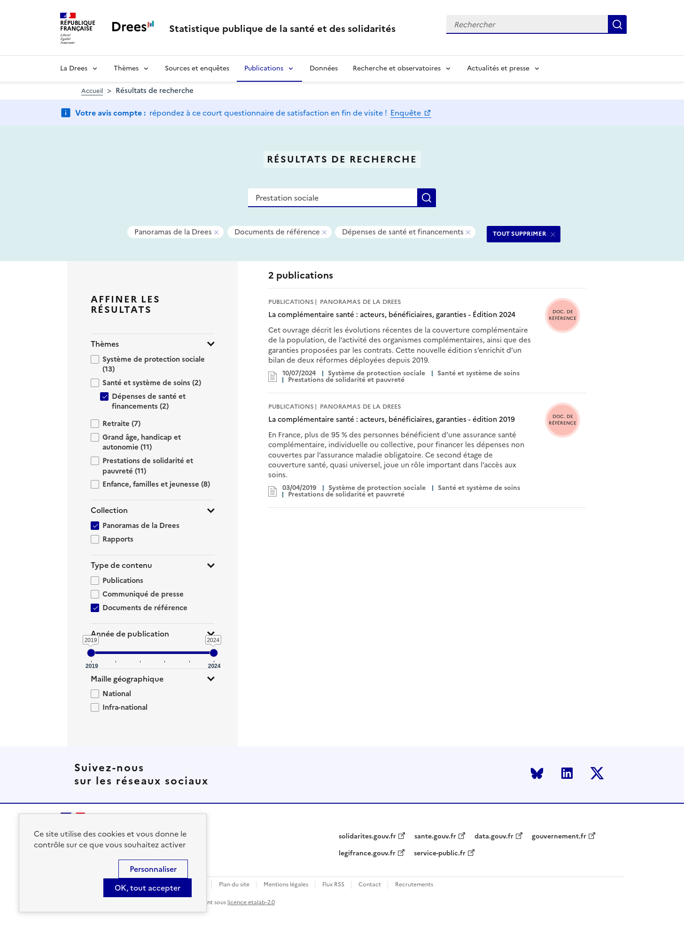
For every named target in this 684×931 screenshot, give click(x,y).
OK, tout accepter (147, 887)
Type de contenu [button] (121, 565)
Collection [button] (109, 510)
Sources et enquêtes (197, 68)
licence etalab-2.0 (251, 902)
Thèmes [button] (105, 344)
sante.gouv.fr (435, 836)
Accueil (92, 90)
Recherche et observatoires (397, 68)
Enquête (406, 112)
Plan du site (234, 885)
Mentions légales (286, 885)
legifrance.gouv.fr (367, 853)
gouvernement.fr (559, 836)
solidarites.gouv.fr (367, 836)
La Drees (73, 68)
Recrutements (414, 885)
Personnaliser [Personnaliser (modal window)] (153, 869)
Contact (369, 885)
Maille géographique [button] (127, 679)
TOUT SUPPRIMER (519, 233)
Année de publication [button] (130, 633)
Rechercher (617, 24)
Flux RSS (333, 885)
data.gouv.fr (493, 836)
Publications (263, 68)
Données (324, 68)
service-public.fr (440, 853)
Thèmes (126, 68)
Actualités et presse (498, 68)
